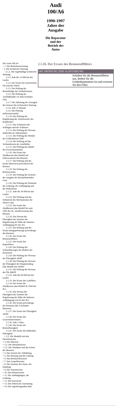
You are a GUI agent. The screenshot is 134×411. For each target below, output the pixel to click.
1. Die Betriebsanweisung (16, 66)
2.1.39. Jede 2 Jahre (15, 322)
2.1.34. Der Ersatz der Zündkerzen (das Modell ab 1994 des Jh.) (19, 286)
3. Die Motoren (11, 341)
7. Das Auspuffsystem (14, 361)
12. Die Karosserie (12, 380)
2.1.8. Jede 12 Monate (16, 108)
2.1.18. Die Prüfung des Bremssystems (15, 170)
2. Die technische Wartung (16, 69)
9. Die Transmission (13, 369)
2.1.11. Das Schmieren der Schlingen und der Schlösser (16, 126)
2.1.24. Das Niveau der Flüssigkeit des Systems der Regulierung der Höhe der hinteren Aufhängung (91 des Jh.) (18, 220)
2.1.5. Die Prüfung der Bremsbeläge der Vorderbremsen (17, 89)
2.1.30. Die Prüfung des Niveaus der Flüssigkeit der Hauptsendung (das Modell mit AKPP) (19, 264)
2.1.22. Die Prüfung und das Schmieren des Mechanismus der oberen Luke (17, 200)
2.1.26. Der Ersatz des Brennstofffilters (14, 237)
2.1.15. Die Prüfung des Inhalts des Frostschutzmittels (18, 148)
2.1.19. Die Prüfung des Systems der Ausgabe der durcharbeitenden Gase (19, 177)
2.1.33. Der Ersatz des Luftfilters (21, 280)
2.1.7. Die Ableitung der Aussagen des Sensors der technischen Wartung (20, 103)
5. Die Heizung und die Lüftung (18, 355)
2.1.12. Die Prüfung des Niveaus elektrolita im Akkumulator (19, 131)
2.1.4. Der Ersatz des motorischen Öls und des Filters (20, 84)
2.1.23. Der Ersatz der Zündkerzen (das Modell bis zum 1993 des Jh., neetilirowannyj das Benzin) (18, 209)
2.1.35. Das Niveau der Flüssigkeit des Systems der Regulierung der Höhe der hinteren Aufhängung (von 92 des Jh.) (18, 295)
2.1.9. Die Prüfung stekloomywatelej (13, 112)
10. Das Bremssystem (14, 372)
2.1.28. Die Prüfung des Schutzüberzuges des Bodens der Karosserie (17, 250)
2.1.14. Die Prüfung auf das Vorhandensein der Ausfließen (17, 142)
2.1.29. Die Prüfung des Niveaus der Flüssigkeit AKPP (19, 257)
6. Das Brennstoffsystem (15, 358)
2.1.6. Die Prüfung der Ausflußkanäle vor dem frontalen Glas (18, 97)
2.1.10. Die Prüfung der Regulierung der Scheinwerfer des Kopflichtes (18, 119)
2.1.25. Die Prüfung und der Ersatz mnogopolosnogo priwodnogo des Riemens (19, 230)
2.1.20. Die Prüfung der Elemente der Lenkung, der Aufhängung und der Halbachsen (20, 186)
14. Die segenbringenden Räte (18, 386)
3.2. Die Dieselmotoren (14, 344)
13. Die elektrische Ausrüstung (18, 383)
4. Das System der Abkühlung (18, 353)
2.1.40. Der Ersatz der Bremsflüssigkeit (14, 326)
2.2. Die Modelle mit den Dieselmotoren (16, 337)
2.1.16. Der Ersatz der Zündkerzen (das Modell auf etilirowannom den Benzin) (15, 155)
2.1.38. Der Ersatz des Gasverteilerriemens (14, 318)
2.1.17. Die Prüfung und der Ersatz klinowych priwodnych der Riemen (18, 163)
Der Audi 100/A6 (10, 63)
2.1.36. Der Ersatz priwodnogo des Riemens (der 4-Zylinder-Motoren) (18, 306)
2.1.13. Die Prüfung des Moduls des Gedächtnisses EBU (19, 137)
